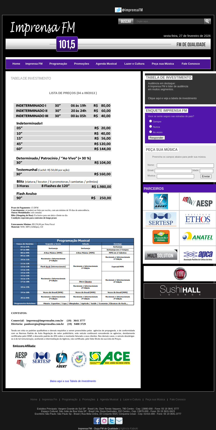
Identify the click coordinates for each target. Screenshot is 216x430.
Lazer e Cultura (134, 63)
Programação (58, 63)
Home (16, 63)
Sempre (155, 121)
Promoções (81, 63)
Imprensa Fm (49, 399)
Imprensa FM (34, 63)
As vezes (156, 132)
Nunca (154, 126)
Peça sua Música (163, 63)
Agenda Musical (106, 63)
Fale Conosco (191, 63)
